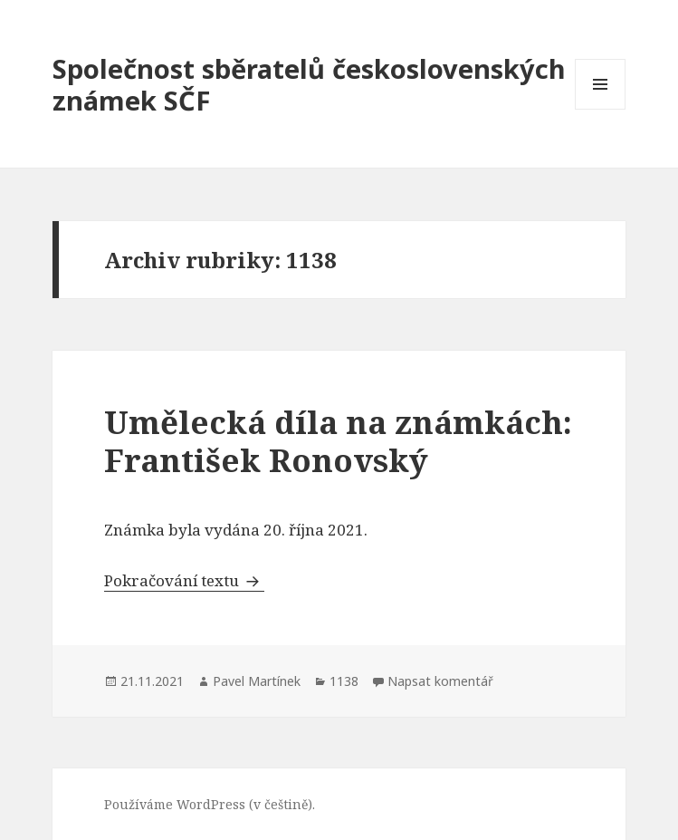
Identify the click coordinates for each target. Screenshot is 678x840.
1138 (343, 681)
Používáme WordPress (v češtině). (209, 804)
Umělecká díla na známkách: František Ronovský (338, 441)
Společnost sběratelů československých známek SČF (309, 84)
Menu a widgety (600, 109)
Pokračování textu (184, 580)
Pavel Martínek (257, 681)
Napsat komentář (440, 681)
